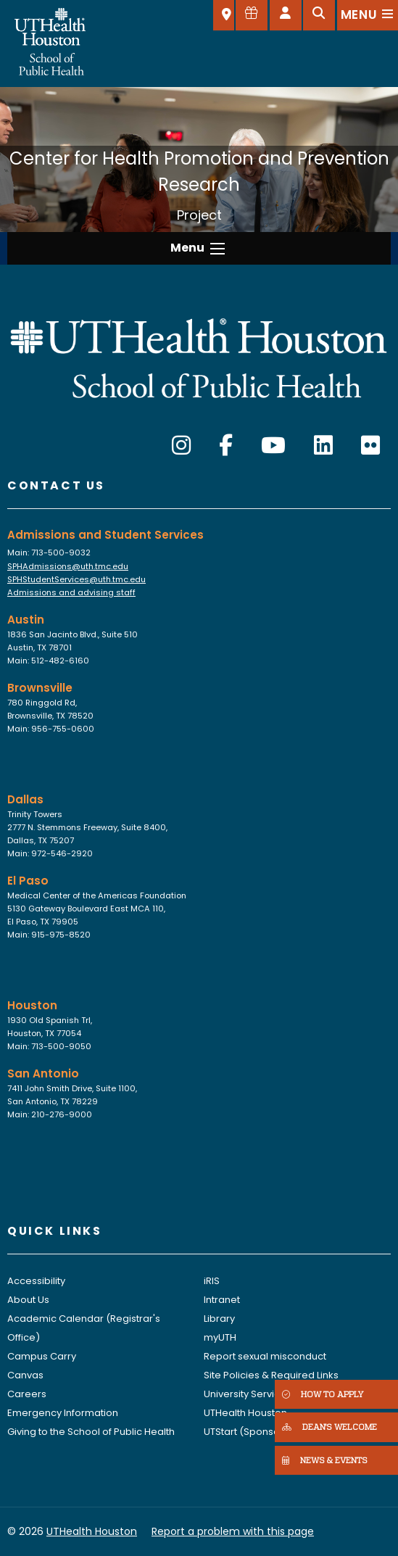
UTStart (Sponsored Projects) (272, 1432)
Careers (26, 1394)
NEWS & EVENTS (325, 1460)
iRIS (212, 1281)
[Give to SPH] (252, 15)
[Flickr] (370, 446)
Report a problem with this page (233, 1531)
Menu (187, 247)
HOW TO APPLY (322, 1394)
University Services (247, 1394)
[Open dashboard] (286, 15)
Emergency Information (62, 1413)
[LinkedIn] (323, 446)
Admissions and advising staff (71, 592)
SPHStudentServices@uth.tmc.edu (76, 579)
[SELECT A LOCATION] (223, 15)
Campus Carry (41, 1356)
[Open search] (319, 15)
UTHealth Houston (245, 1413)
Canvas (25, 1375)
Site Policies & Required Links (271, 1375)
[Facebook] (226, 446)
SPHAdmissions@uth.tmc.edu (67, 566)
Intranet (222, 1300)
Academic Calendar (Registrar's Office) (83, 1328)
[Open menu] (367, 15)
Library (219, 1318)
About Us (28, 1300)
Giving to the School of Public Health (91, 1432)
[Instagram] (181, 446)
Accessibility (36, 1281)
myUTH (220, 1337)
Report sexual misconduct (265, 1356)
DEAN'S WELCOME (329, 1426)
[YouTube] (273, 446)
